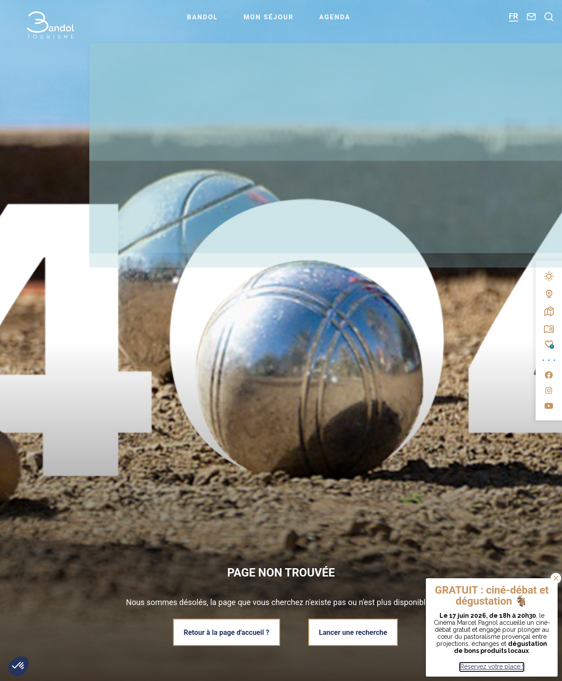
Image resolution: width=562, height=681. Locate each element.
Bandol (213, 20)
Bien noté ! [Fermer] (556, 578)
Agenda (348, 20)
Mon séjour (280, 20)
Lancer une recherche (354, 632)
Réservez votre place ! (491, 666)
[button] (18, 666)
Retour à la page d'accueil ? (226, 632)
